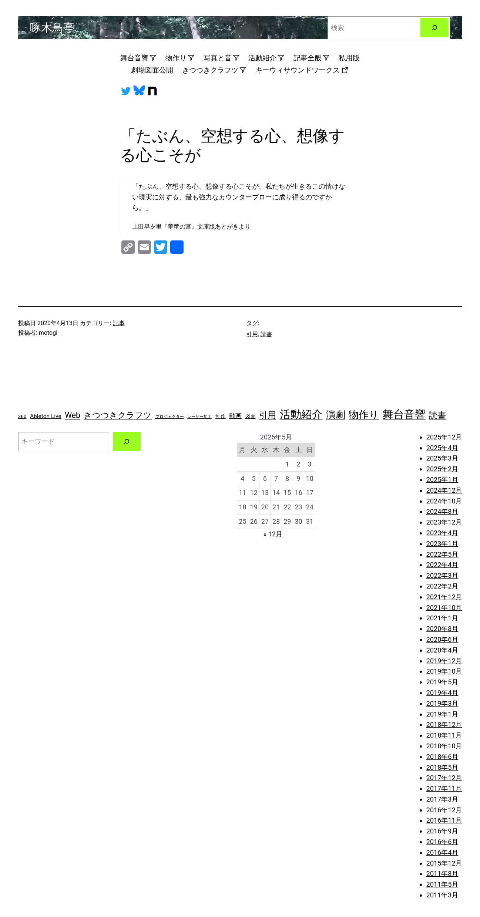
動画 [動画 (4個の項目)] (235, 415)
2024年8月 (442, 511)
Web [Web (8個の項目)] (72, 415)
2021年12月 (444, 597)
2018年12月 (444, 724)
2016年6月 (442, 842)
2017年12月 (444, 778)
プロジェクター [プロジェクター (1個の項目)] (169, 416)
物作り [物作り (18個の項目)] (364, 414)
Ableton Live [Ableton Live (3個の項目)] (45, 416)
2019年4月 (442, 693)
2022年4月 (442, 565)
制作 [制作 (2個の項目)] (220, 416)
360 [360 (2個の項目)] (22, 416)
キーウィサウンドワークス (302, 70)
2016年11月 (444, 820)
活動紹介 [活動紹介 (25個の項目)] (301, 414)
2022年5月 (442, 554)
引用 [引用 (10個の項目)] (267, 415)
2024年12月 (444, 490)
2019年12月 (444, 661)
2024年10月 (444, 501)
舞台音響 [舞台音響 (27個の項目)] (404, 414)
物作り (180, 58)
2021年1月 (442, 618)
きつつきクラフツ (214, 70)
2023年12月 (444, 522)
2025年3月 (442, 458)
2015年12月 (444, 863)
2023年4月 (442, 533)
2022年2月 (442, 586)
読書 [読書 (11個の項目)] (437, 415)
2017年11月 (444, 788)
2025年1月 (442, 479)
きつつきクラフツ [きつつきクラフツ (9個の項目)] (118, 415)
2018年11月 (444, 735)
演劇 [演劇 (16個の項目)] (335, 414)
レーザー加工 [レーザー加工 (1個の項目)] (199, 416)
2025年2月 (442, 469)
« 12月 (273, 534)
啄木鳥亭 (52, 27)
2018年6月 (442, 757)
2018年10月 (444, 746)
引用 (252, 334)
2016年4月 (442, 852)
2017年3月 (442, 799)
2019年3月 (442, 703)
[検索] (434, 27)
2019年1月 (442, 714)
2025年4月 (442, 448)
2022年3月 (442, 575)
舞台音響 (138, 58)
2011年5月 (442, 884)
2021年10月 (444, 607)
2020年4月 (442, 650)
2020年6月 (442, 639)
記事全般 (311, 58)
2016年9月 (442, 831)
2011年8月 (442, 873)
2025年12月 (444, 437)
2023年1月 (442, 543)
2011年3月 (442, 895)
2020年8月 (442, 629)
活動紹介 (266, 58)
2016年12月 (444, 810)
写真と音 (222, 58)
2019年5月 (442, 682)
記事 (119, 323)
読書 (266, 334)
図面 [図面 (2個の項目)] (250, 416)
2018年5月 (442, 767)
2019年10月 (444, 671)
